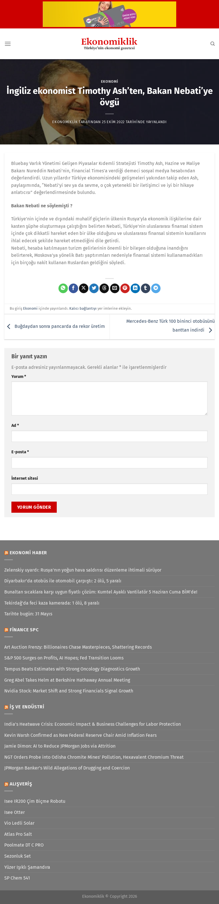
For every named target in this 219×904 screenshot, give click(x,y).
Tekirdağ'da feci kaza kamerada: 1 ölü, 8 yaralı (52, 603)
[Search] (212, 43)
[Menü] (7, 44)
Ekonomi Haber (28, 552)
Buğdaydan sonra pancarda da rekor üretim (54, 326)
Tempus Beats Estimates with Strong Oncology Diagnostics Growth (72, 669)
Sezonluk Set (17, 856)
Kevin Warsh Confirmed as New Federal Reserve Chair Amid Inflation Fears (80, 735)
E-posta (20, 452)
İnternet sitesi (24, 478)
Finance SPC (24, 629)
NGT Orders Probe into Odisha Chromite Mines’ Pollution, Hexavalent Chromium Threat (94, 757)
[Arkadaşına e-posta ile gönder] (114, 288)
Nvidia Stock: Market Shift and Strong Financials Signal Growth (68, 691)
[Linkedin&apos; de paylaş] (135, 288)
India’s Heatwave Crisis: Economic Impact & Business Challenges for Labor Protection (92, 724)
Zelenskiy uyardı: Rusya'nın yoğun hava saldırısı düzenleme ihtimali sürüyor (82, 570)
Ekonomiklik (65, 122)
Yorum (18, 376)
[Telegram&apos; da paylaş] (156, 288)
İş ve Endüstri (27, 706)
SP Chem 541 (17, 878)
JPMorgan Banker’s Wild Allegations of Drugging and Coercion (67, 768)
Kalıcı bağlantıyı (83, 308)
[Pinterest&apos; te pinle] (125, 288)
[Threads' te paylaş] (104, 288)
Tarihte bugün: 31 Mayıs (28, 614)
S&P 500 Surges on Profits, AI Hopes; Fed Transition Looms (63, 658)
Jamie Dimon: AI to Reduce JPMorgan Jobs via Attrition (59, 746)
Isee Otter (14, 812)
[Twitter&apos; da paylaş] (94, 288)
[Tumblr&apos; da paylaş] (145, 288)
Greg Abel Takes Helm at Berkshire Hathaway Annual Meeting (67, 680)
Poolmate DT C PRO (24, 845)
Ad (15, 425)
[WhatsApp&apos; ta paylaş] (63, 288)
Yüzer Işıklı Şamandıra (27, 867)
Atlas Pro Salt (18, 834)
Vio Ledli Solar (19, 823)
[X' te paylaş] (83, 288)
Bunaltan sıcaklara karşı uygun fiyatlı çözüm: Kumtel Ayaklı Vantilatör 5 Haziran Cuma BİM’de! (100, 592)
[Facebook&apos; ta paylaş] (73, 288)
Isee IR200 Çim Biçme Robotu (34, 801)
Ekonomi (109, 81)
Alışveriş (21, 784)
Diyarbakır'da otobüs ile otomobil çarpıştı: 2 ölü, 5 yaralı (62, 581)
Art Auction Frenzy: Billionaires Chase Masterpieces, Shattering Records (78, 647)
